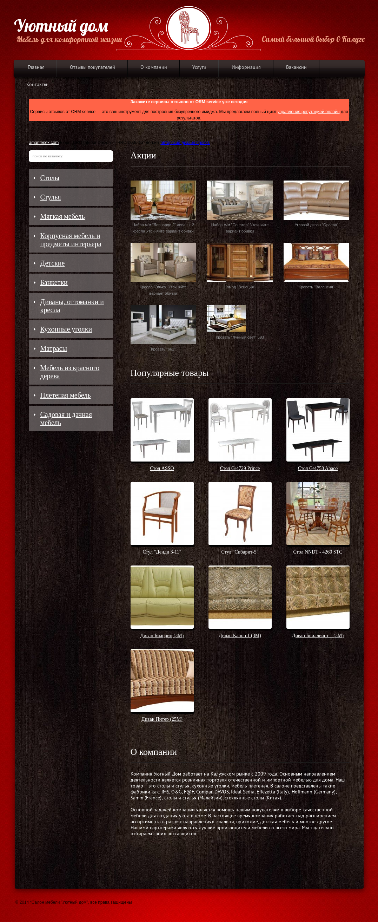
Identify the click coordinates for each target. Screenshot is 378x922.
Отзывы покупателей (92, 68)
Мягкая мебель (62, 216)
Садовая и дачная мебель (66, 418)
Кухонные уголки (66, 329)
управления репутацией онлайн (308, 111)
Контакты (36, 85)
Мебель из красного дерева (70, 372)
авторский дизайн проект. (185, 142)
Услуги (199, 68)
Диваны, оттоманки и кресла (72, 306)
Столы (50, 178)
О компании (153, 68)
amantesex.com (44, 142)
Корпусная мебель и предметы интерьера (70, 240)
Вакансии (296, 68)
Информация (246, 68)
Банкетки (54, 282)
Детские (52, 263)
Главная (36, 68)
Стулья (50, 197)
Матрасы (53, 348)
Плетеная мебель (65, 395)
